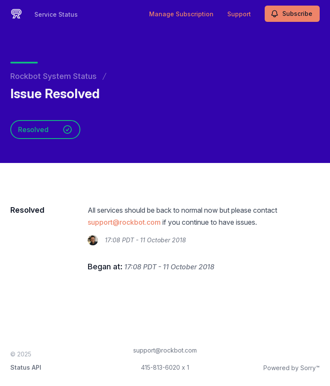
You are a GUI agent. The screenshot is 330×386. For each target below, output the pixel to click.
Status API (25, 367)
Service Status (56, 14)
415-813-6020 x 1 (165, 367)
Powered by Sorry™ (291, 367)
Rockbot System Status (53, 76)
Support (239, 14)
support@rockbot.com (124, 222)
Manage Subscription (181, 14)
